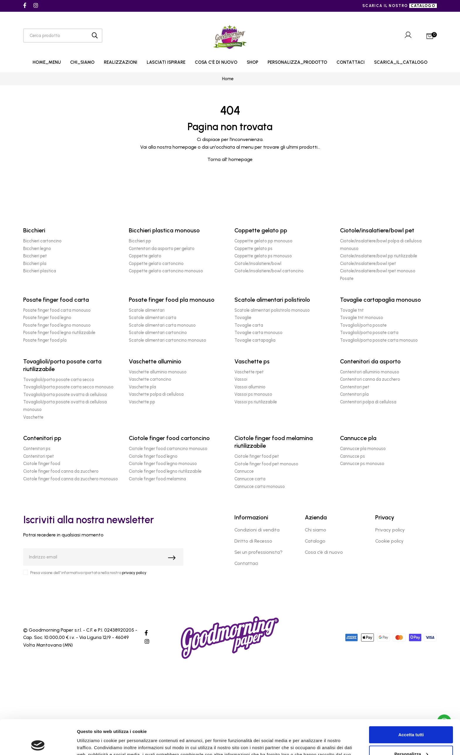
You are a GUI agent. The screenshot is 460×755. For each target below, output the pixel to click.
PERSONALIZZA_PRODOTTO (297, 62)
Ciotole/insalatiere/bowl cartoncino (269, 271)
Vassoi (240, 379)
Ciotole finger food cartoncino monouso (168, 448)
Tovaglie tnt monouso (361, 317)
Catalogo (315, 541)
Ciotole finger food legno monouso (163, 463)
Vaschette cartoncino (150, 379)
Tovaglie (242, 317)
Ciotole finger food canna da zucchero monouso (70, 478)
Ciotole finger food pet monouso (266, 464)
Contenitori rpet (38, 456)
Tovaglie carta (248, 325)
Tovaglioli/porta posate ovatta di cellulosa (65, 394)
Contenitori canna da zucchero (370, 379)
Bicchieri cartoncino (42, 241)
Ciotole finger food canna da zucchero (61, 471)
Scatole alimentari (147, 310)
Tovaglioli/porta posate (363, 325)
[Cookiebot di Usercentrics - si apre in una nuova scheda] (38, 743)
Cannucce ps (352, 456)
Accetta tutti (411, 700)
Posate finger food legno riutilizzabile (59, 332)
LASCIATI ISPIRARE (166, 62)
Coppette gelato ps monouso (263, 256)
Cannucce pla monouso (363, 448)
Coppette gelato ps (253, 248)
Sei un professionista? (258, 552)
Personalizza (411, 719)
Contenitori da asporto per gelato (162, 248)
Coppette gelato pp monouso (263, 241)
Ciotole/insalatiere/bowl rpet (368, 263)
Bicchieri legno (37, 248)
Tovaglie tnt (352, 310)
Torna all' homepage (230, 159)
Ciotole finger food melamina (157, 478)
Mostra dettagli (93, 743)
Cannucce (244, 471)
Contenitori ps (36, 448)
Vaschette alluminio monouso (158, 372)
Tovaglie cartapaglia (254, 340)
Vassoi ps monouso (253, 394)
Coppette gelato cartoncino (156, 263)
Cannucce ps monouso (362, 463)
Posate (347, 278)
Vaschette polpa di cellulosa (156, 394)
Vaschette (33, 417)
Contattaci (246, 563)
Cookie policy (389, 541)
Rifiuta (411, 738)
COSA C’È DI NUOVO (216, 62)
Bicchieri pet (35, 256)
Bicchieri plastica (39, 271)
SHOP (252, 62)
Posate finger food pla (45, 340)
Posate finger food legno (47, 317)
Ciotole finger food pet (256, 456)
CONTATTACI (350, 62)
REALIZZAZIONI (120, 62)
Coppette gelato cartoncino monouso (166, 271)
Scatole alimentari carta (152, 317)
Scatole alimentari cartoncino (158, 332)
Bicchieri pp (140, 241)
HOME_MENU (47, 62)
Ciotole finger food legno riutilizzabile (165, 471)
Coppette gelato (145, 256)
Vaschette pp (142, 402)
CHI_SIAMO (82, 62)
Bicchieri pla (34, 263)
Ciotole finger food (41, 463)
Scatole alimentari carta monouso (162, 325)
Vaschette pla (142, 387)
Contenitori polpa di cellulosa (368, 402)
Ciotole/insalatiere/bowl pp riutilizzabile (378, 256)
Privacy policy (390, 530)
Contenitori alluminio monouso (369, 372)
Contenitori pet (354, 387)
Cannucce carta (249, 478)
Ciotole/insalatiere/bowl (257, 263)
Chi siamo (315, 530)
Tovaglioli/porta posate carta (369, 332)
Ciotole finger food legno (153, 456)
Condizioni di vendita (257, 530)
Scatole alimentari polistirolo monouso (272, 310)
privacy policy (134, 573)
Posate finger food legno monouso (57, 325)
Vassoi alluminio (249, 387)
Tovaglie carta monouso (258, 332)
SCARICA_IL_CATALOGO (400, 62)
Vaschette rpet (249, 372)
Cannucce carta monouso (259, 486)
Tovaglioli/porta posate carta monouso (379, 340)
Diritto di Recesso (253, 541)
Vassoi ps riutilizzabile (255, 402)
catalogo (423, 6)
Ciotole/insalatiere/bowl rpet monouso (377, 271)
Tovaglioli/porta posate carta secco (58, 379)
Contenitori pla (354, 394)
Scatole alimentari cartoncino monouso (167, 340)
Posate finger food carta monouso (57, 310)
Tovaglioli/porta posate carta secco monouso (68, 387)
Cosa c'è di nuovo (324, 552)
